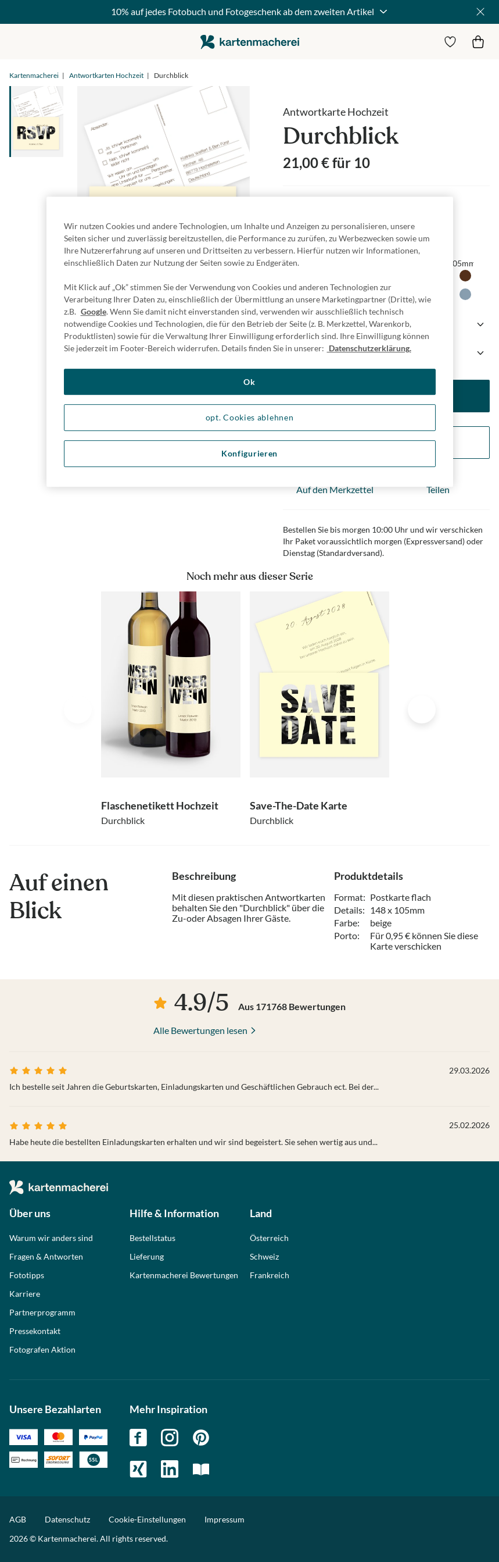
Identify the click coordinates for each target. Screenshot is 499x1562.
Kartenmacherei (34, 75)
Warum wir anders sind (51, 1238)
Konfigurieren (249, 453)
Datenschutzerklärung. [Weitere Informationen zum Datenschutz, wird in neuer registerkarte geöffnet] (369, 348)
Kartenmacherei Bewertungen (184, 1275)
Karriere (24, 1294)
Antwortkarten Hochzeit (106, 75)
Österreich (269, 1238)
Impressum (224, 1519)
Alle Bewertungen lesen (200, 1030)
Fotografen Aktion (42, 1349)
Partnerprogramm (42, 1312)
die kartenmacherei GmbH (249, 41)
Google (93, 311)
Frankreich (269, 1275)
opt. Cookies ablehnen (250, 418)
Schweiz (264, 1256)
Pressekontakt (34, 1331)
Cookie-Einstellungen (147, 1519)
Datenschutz (67, 1519)
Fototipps (26, 1275)
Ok (249, 382)
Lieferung (147, 1256)
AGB (17, 1519)
